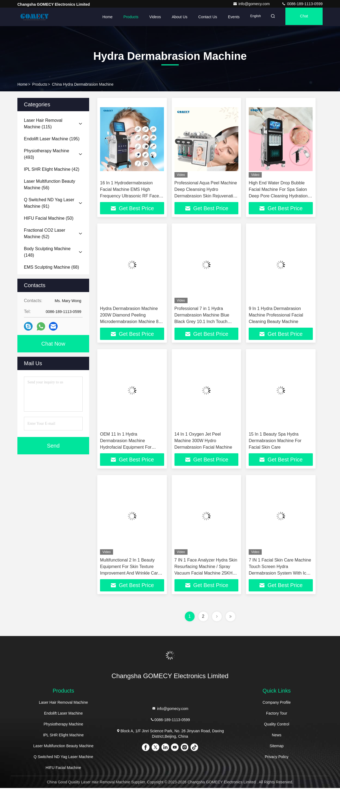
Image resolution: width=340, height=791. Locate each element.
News (276, 738)
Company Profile (277, 705)
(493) (46, 154)
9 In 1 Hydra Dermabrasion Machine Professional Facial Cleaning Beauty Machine (276, 316)
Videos (148, 17)
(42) (51, 169)
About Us (173, 17)
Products (124, 17)
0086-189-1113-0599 (302, 4)
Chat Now (53, 344)
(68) (51, 267)
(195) (52, 139)
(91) (49, 203)
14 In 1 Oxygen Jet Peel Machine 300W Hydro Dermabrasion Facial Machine (203, 442)
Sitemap (276, 749)
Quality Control (276, 727)
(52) (44, 233)
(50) (48, 218)
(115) (43, 123)
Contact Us (201, 17)
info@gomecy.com (252, 4)
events (227, 17)
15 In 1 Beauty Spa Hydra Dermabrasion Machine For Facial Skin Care (275, 442)
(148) (47, 252)
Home (101, 17)
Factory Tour (276, 716)
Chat (302, 17)
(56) (49, 184)
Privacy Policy (276, 760)
